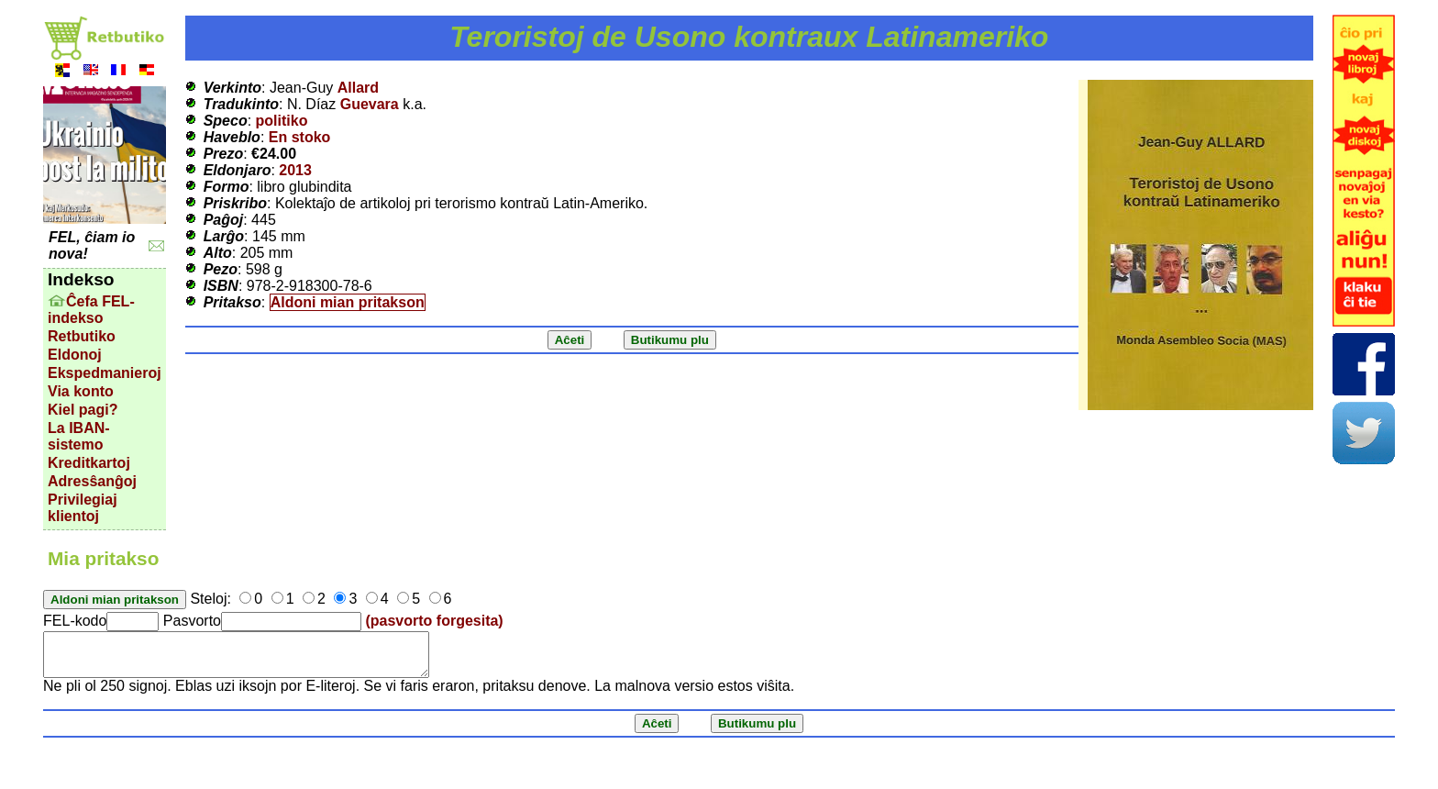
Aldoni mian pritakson (348, 302)
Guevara (369, 104)
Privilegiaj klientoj (82, 508)
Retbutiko (82, 336)
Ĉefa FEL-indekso (91, 310)
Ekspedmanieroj (104, 373)
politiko (282, 120)
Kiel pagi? (82, 409)
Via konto (81, 391)
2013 (295, 170)
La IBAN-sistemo (79, 436)
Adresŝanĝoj (92, 481)
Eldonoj (75, 354)
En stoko (300, 137)
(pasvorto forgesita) (434, 620)
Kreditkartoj (89, 463)
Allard (358, 87)
